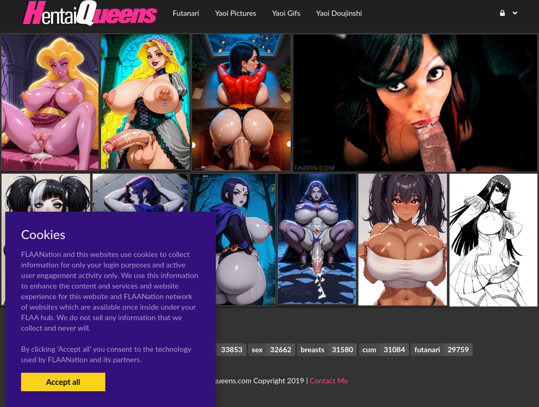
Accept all (63, 381)
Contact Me (329, 380)
